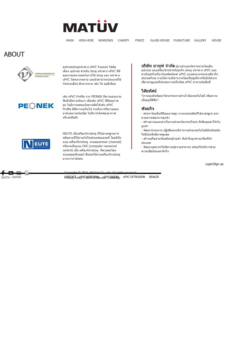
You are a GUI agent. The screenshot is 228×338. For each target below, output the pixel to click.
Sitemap (114, 177)
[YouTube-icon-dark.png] (10, 173)
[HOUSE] (216, 40)
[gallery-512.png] (18, 173)
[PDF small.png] (26, 173)
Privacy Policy (73, 177)
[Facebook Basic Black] (3, 173)
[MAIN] (70, 40)
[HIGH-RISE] (86, 40)
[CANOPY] (123, 40)
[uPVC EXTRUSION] (134, 177)
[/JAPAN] (16, 177)
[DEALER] (154, 177)
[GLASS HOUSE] (160, 40)
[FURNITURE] (182, 40)
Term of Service (95, 177)
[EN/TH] (5, 177)
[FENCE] (140, 40)
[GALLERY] (200, 40)
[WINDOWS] (105, 40)
